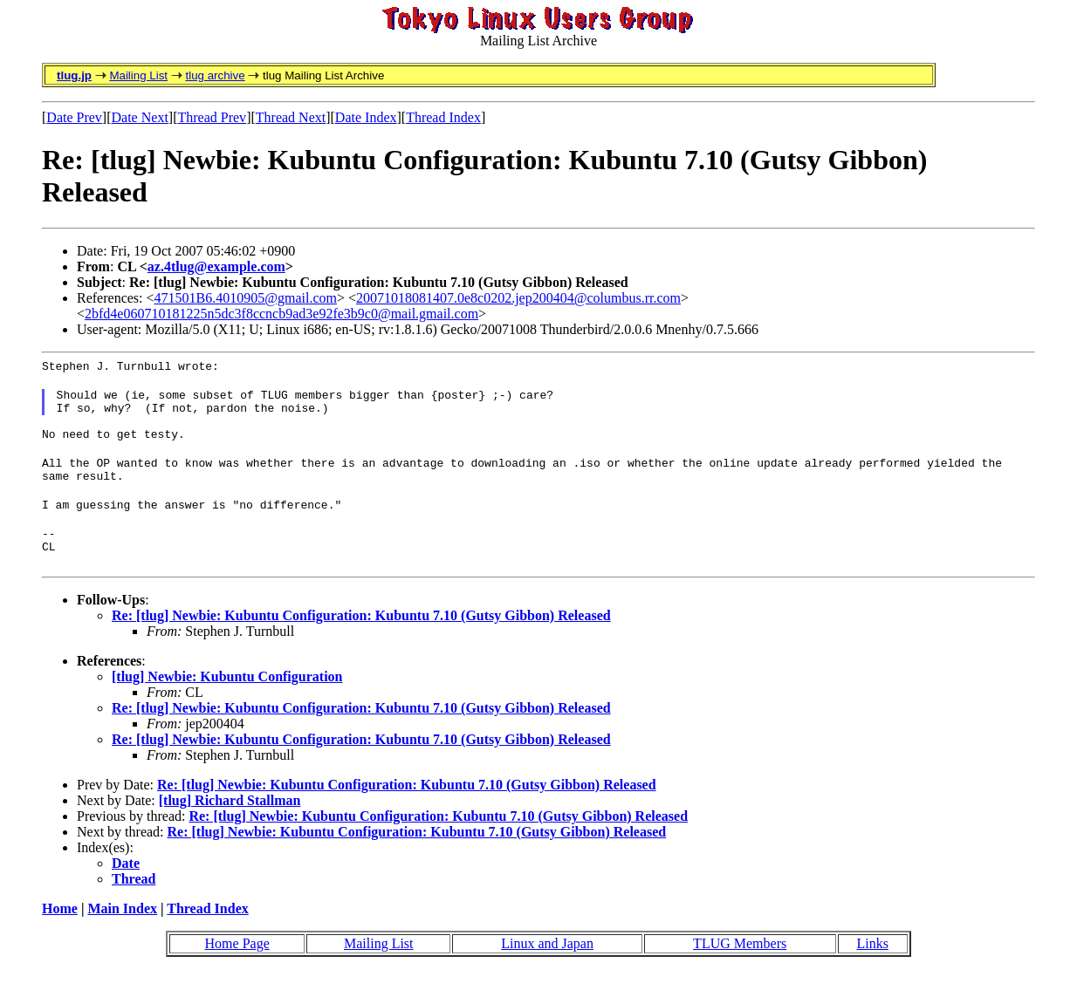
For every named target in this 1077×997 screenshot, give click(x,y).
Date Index (366, 117)
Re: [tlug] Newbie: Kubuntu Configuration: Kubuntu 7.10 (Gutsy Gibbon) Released (361, 641)
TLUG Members (739, 969)
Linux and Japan (547, 969)
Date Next (140, 117)
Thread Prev (211, 117)
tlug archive (214, 75)
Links (872, 969)
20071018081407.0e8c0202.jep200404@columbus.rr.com (518, 297)
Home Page (237, 969)
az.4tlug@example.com (216, 266)
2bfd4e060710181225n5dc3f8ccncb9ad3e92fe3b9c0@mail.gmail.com (281, 313)
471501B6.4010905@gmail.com (245, 297)
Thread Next (291, 117)
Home (60, 934)
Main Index (122, 934)
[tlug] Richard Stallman (230, 826)
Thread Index (443, 117)
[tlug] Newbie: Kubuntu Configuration (227, 702)
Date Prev (74, 117)
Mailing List (138, 75)
